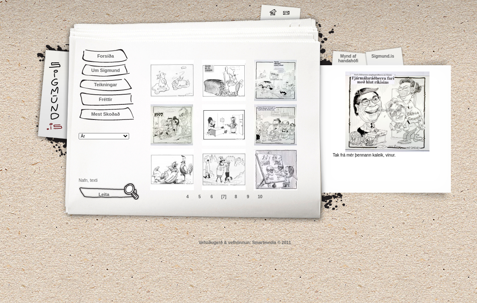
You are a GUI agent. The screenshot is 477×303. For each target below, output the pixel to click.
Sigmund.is (129, 11)
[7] (223, 196)
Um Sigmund (105, 70)
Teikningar (105, 84)
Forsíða (105, 55)
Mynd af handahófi (348, 58)
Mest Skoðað (105, 114)
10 (260, 196)
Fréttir (105, 99)
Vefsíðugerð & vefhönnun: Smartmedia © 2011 (245, 242)
